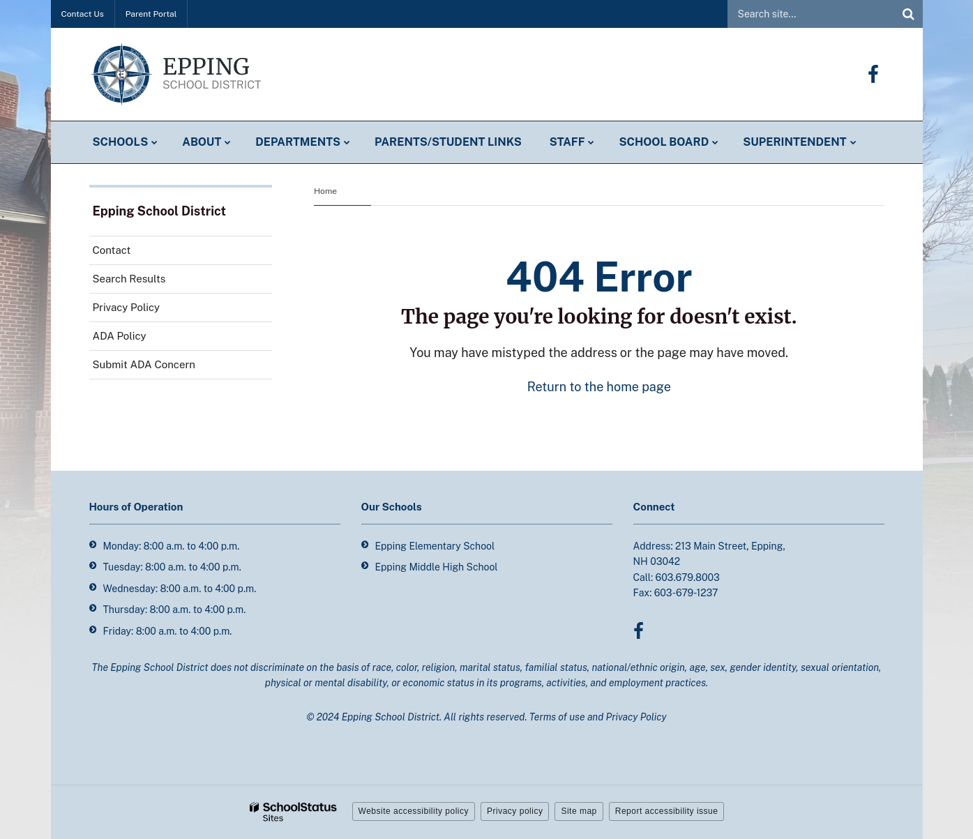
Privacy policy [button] (515, 811)
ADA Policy (119, 336)
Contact (112, 250)
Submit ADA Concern (144, 364)
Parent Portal (151, 14)
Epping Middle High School (436, 567)
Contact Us (82, 14)
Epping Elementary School (435, 546)
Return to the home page (599, 386)
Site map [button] (578, 811)
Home (325, 191)
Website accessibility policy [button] (414, 811)
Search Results (129, 279)
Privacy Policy (126, 307)
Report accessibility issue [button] (666, 811)
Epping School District (160, 211)
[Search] (909, 14)
